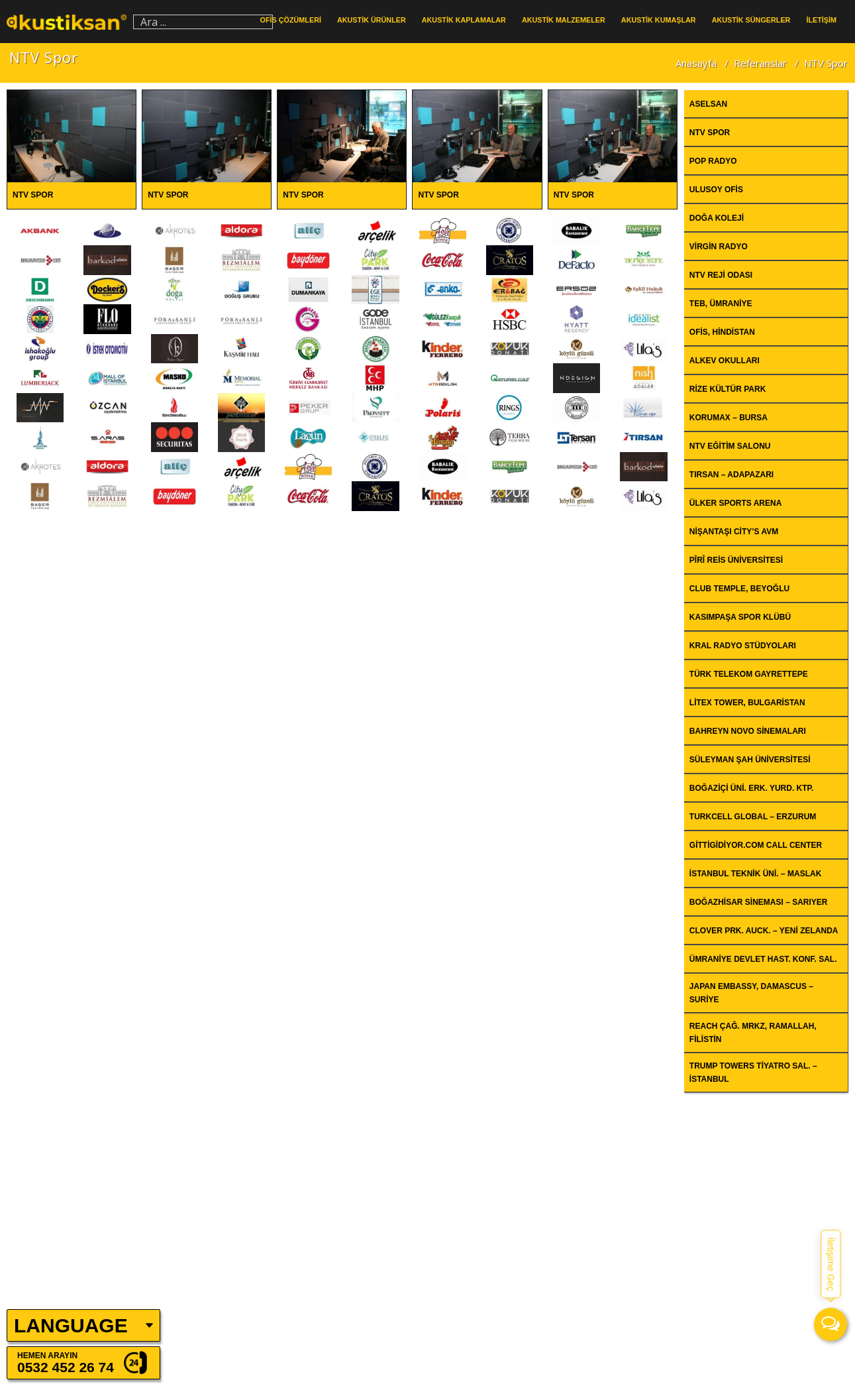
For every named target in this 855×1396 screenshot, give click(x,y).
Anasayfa (696, 63)
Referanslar (760, 63)
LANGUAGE (71, 1325)
